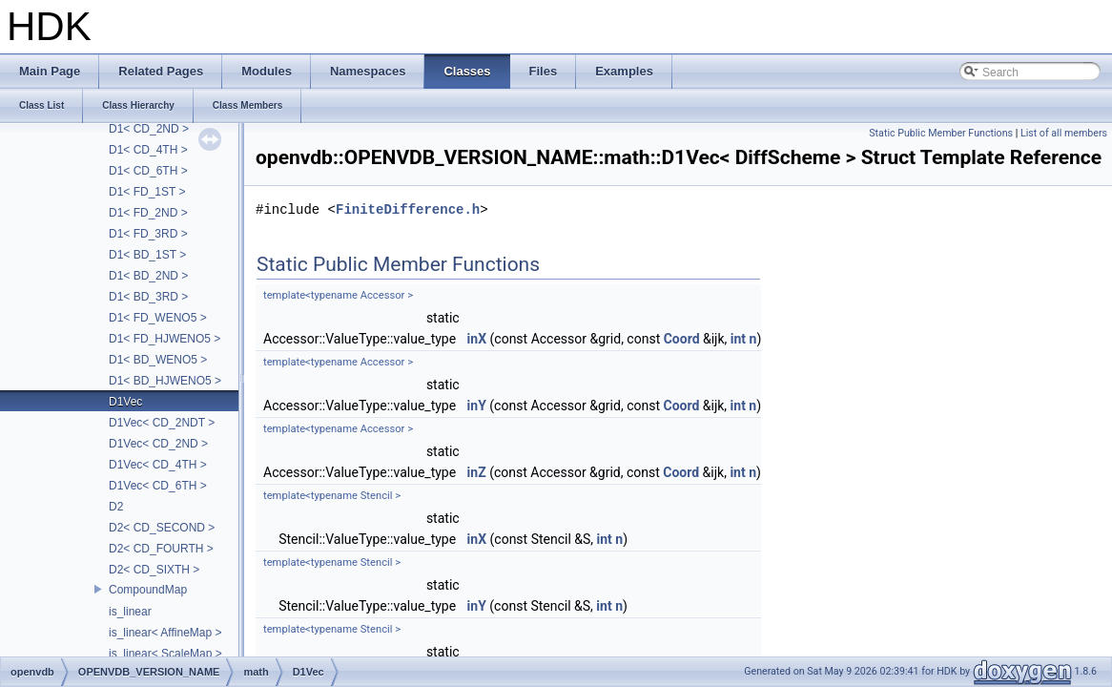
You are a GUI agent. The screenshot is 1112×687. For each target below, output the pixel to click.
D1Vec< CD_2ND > (158, 443)
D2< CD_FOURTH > (161, 548)
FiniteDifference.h (408, 209)
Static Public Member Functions (941, 133)
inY (476, 405)
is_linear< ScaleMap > (165, 653)
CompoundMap (148, 589)
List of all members (1063, 133)
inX (476, 338)
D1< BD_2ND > (148, 275)
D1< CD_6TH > (148, 170)
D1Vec (125, 401)
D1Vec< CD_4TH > (158, 464)
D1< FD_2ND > (148, 212)
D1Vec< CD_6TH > (158, 485)
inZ (476, 472)
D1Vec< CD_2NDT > (162, 422)
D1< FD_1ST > (147, 191)
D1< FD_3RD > (148, 233)
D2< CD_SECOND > (162, 527)
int (738, 338)
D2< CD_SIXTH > (154, 569)
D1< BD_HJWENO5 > (165, 380)
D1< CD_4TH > (148, 149)
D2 (116, 506)
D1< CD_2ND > (149, 128)
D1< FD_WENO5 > (158, 317)
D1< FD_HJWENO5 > (164, 338)
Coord (682, 338)
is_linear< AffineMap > (165, 632)
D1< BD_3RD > (148, 296)
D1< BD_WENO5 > (158, 359)
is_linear (130, 611)
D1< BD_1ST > (147, 254)
